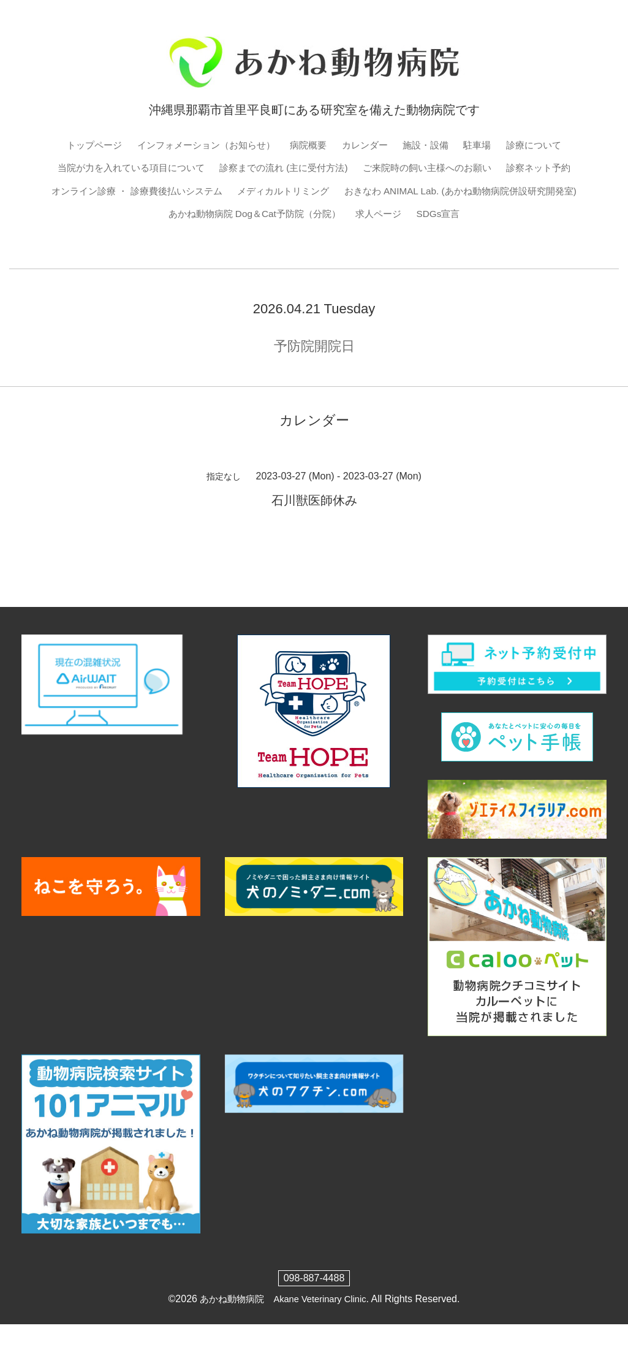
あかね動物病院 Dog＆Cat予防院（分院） (412, 215)
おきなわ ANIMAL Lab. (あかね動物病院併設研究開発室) (183, 215)
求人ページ (543, 215)
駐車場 (486, 145)
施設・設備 (431, 145)
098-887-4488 (314, 1304)
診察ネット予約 (159, 192)
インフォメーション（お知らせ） (200, 145)
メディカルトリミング (454, 192)
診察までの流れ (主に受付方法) (323, 168)
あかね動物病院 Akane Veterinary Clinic (283, 1324)
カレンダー (368, 145)
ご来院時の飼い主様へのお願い (476, 168)
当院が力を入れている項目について (161, 168)
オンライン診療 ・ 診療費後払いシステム (299, 192)
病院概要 (308, 145)
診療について (545, 145)
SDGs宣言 (314, 239)
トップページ (82, 145)
